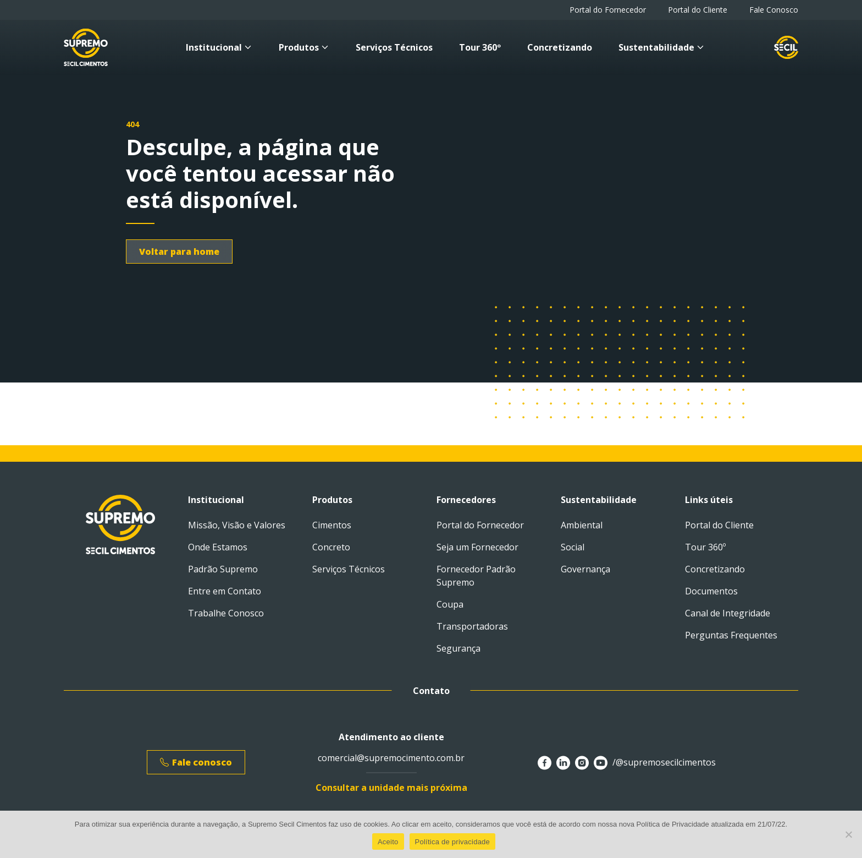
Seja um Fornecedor (477, 547)
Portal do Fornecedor (608, 10)
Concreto (331, 547)
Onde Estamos (217, 547)
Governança (585, 569)
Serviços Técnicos (394, 47)
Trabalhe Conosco (226, 613)
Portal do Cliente (697, 10)
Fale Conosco (773, 10)
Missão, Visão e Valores (236, 525)
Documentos (711, 591)
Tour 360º (480, 47)
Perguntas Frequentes (731, 635)
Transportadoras (472, 626)
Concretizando (559, 47)
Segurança (458, 648)
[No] (848, 834)
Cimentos (331, 525)
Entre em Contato (224, 591)
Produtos (304, 47)
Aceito (388, 842)
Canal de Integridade (727, 613)
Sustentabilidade (661, 47)
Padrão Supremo (223, 569)
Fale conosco (196, 762)
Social (572, 547)
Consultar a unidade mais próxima (391, 788)
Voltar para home (179, 251)
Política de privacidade (452, 842)
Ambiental (582, 525)
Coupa (449, 604)
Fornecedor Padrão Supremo (476, 575)
